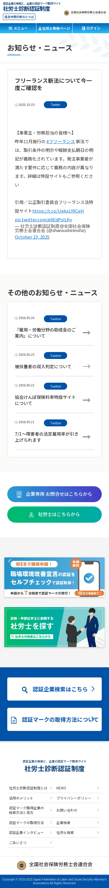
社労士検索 (65, 832)
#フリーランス (61, 141)
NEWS (61, 787)
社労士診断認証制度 (26, 7)
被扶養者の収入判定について (52, 366)
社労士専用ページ (56, 28)
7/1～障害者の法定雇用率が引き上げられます (52, 437)
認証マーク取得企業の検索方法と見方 (26, 810)
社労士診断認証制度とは (28, 787)
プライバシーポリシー (73, 797)
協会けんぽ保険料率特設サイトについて (52, 400)
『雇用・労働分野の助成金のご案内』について (52, 333)
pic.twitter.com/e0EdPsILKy (43, 219)
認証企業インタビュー (26, 832)
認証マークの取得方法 (26, 822)
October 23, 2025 (32, 237)
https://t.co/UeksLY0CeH (58, 211)
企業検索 (63, 822)
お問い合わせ (66, 810)
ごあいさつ (17, 842)
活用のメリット (21, 797)
